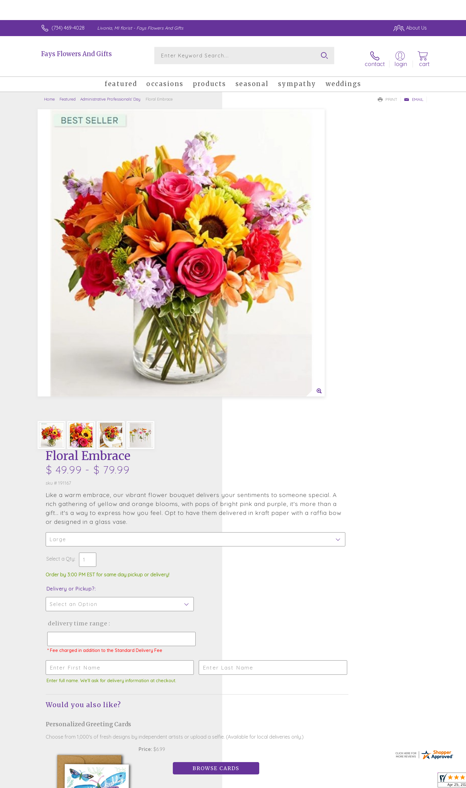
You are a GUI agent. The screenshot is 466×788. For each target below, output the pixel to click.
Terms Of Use (292, 782)
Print (387, 94)
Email (413, 94)
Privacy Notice (328, 782)
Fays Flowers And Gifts (76, 54)
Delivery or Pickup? (258, 261)
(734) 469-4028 (68, 28)
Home (49, 94)
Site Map (410, 782)
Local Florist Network (372, 782)
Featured (68, 94)
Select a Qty (248, 231)
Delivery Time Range (264, 295)
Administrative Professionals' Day (110, 94)
